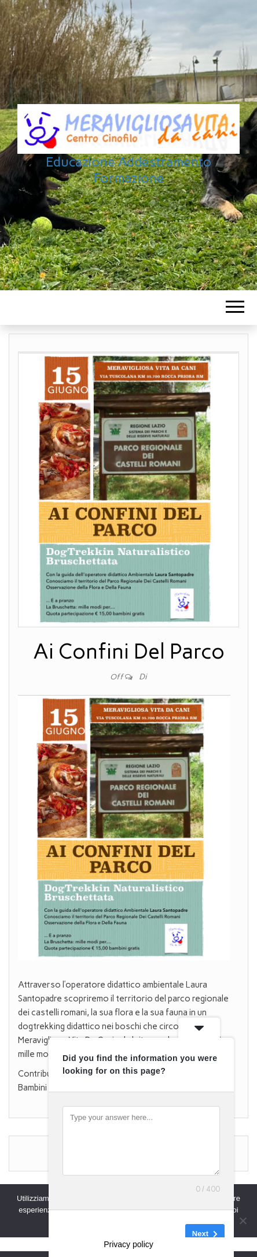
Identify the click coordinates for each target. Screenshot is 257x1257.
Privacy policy (128, 1244)
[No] (242, 1220)
